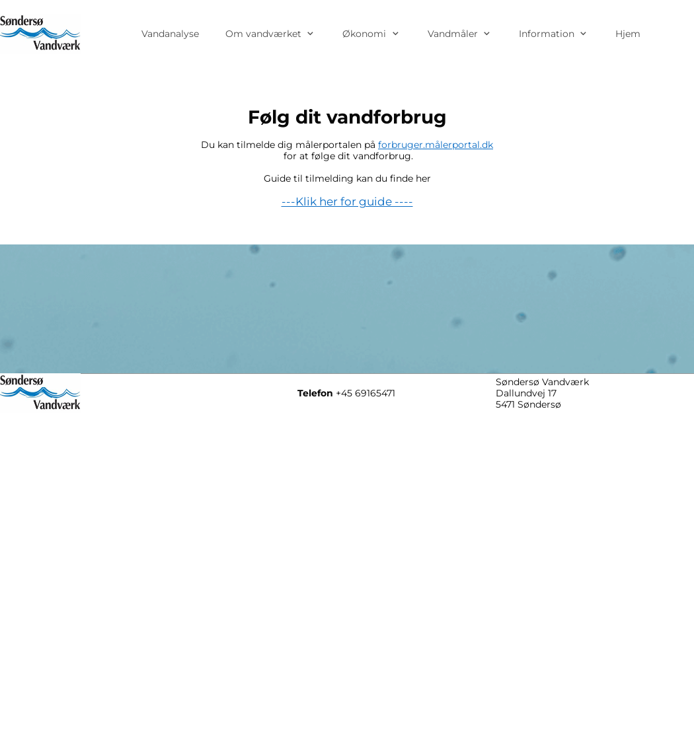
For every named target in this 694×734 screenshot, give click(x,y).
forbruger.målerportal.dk (435, 145)
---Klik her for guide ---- (347, 201)
